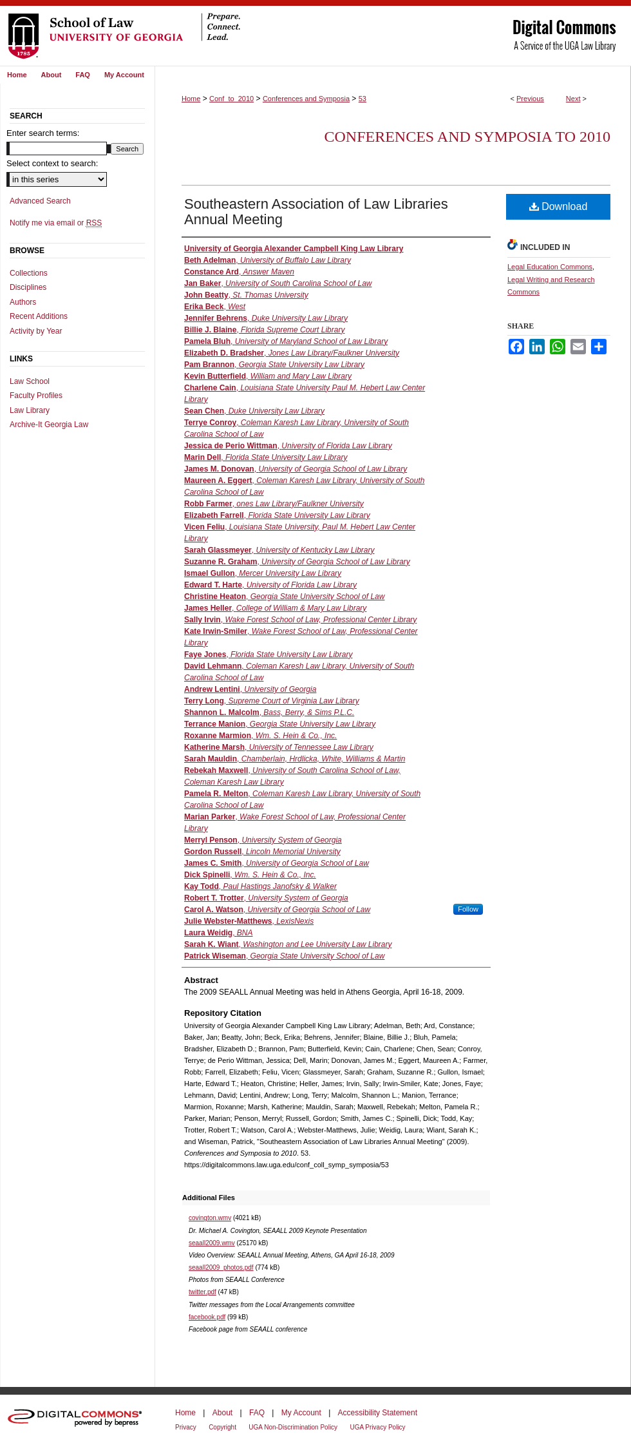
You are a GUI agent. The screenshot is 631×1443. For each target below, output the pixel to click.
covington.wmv (210, 1217)
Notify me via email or (56, 222)
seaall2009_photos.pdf (221, 1267)
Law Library (30, 410)
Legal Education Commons (549, 267)
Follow (468, 909)
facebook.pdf (207, 1317)
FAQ (257, 1412)
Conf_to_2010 (231, 98)
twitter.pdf (202, 1291)
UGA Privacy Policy (377, 1427)
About (222, 1412)
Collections (29, 273)
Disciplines (28, 287)
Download (558, 206)
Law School (30, 381)
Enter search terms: (42, 133)
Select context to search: (52, 163)
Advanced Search (40, 200)
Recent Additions (39, 316)
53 (362, 98)
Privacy (185, 1427)
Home (191, 98)
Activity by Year (36, 331)
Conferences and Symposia (306, 98)
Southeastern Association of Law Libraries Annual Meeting (316, 211)
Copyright (222, 1427)
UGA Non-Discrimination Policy (293, 1427)
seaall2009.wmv (212, 1243)
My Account (301, 1412)
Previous (530, 98)
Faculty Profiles (36, 395)
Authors (23, 302)
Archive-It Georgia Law (49, 424)
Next (573, 98)
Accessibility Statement (377, 1412)
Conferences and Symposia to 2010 (467, 136)
